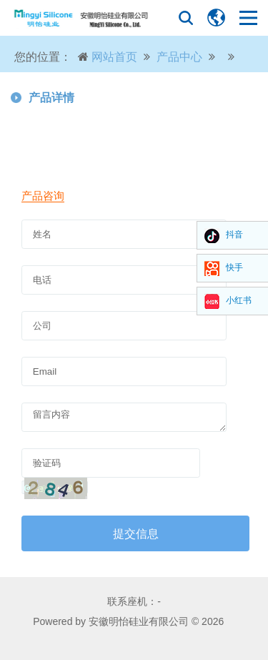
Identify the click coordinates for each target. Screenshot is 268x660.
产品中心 (179, 57)
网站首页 (114, 57)
